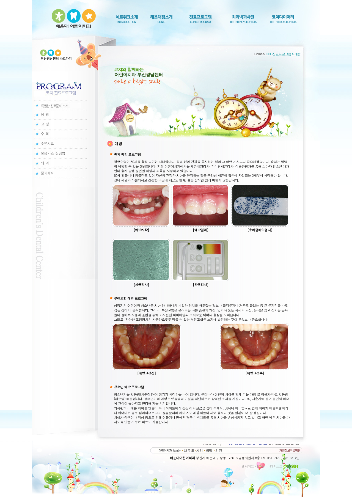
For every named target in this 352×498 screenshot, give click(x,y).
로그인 (294, 457)
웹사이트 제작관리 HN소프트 (270, 466)
